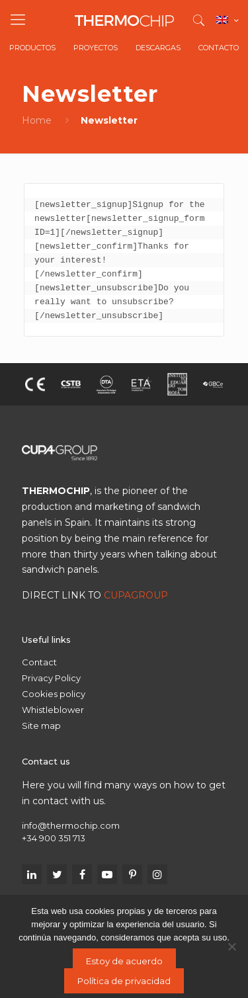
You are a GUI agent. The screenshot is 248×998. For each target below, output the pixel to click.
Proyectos (95, 47)
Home (37, 120)
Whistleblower (53, 709)
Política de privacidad (124, 981)
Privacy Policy (51, 678)
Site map (41, 725)
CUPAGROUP (136, 595)
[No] (231, 946)
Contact (39, 662)
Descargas (158, 47)
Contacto (218, 47)
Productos (32, 47)
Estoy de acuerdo (124, 961)
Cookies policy (53, 693)
